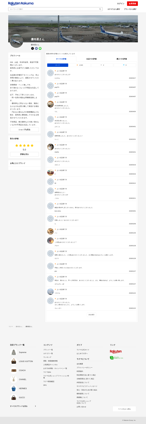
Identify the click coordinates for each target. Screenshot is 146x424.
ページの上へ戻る (124, 409)
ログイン (120, 4)
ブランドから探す (130, 9)
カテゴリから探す (113, 9)
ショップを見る (24, 130)
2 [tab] (102, 65)
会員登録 (132, 4)
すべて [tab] (57, 65)
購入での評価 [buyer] (122, 59)
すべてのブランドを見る (18, 406)
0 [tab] (124, 65)
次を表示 (91, 314)
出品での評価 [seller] (91, 59)
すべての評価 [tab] (61, 59)
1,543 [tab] (80, 65)
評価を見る (24, 154)
